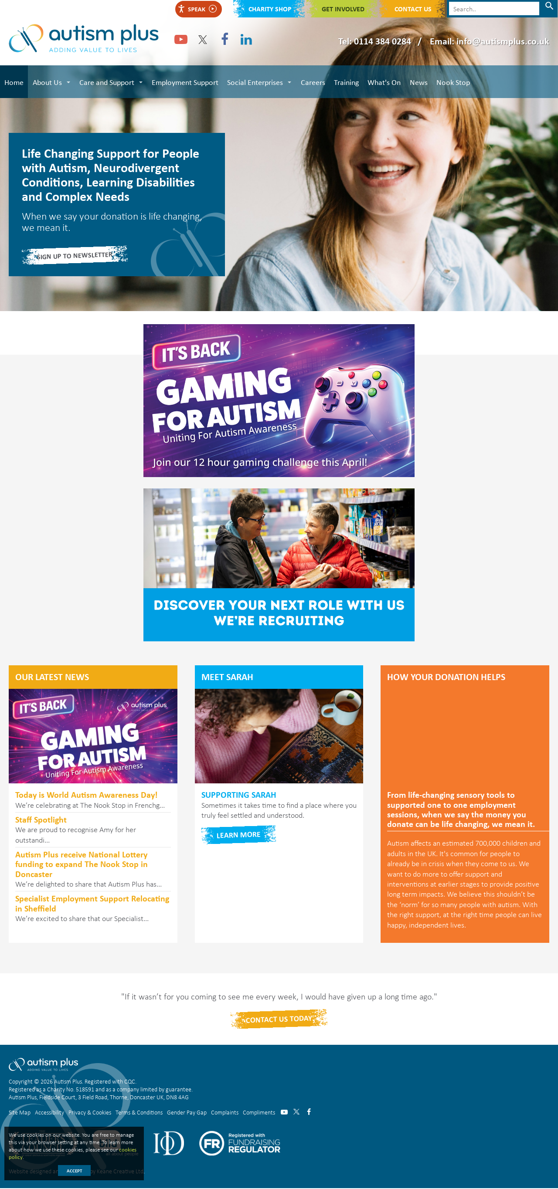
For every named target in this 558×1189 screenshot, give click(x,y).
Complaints (224, 1112)
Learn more (238, 836)
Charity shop (270, 9)
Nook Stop (452, 81)
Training (345, 81)
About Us (46, 81)
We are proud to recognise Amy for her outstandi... (93, 830)
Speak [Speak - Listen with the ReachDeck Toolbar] (197, 9)
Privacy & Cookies (89, 1112)
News (417, 81)
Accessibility (49, 1112)
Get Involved (343, 9)
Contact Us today (279, 1019)
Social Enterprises (254, 81)
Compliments (259, 1112)
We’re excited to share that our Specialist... (93, 909)
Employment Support (184, 81)
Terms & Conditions (139, 1112)
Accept (74, 1171)
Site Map (20, 1112)
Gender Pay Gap (187, 1112)
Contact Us (413, 9)
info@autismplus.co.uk (502, 40)
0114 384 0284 (382, 40)
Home (14, 81)
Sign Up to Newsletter (75, 256)
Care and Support (106, 81)
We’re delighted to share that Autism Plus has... (93, 870)
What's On (383, 81)
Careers (312, 81)
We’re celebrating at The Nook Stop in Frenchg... (93, 800)
